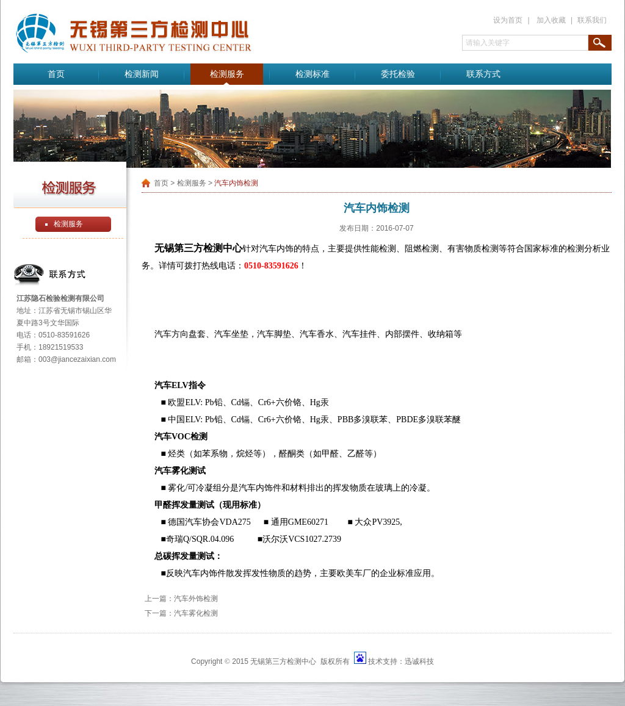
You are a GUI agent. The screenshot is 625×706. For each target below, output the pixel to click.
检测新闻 (142, 74)
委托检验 (398, 74)
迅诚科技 (419, 661)
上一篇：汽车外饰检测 (181, 598)
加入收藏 (551, 20)
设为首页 (507, 20)
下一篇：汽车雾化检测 (181, 613)
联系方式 (483, 74)
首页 (56, 74)
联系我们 (592, 20)
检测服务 (227, 74)
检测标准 (312, 74)
